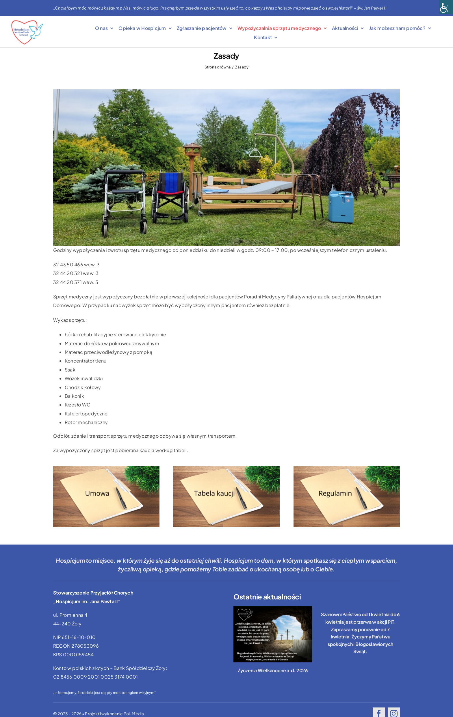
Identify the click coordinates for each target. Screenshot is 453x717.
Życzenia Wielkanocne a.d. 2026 (273, 670)
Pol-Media (134, 713)
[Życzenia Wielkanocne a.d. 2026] (272, 634)
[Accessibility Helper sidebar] (446, 7)
